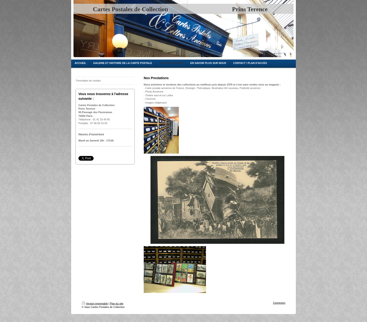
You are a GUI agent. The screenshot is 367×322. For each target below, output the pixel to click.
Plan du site (116, 303)
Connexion (279, 302)
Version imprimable (95, 303)
